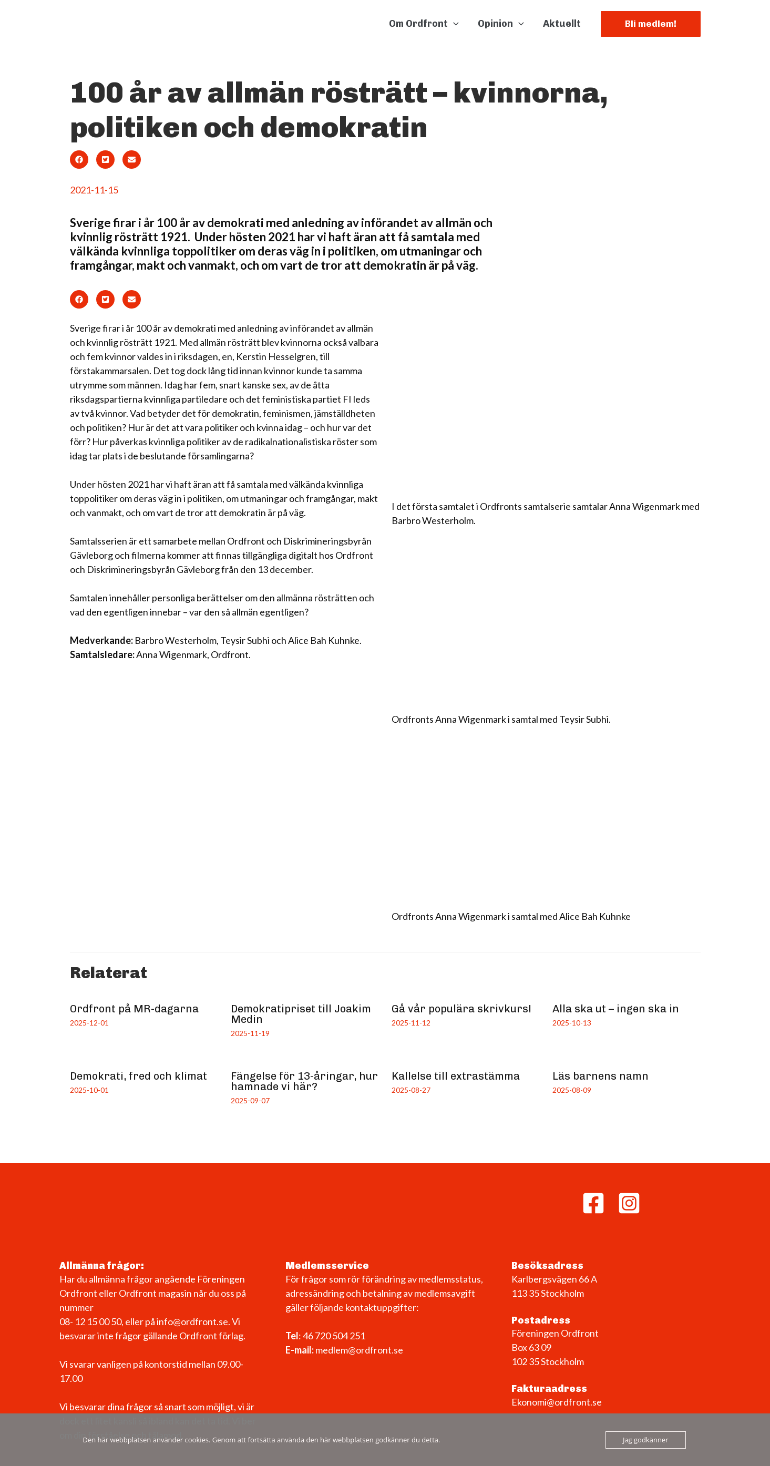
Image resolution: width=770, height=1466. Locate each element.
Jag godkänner (646, 1439)
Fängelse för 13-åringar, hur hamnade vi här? (304, 1081)
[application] (453, 23)
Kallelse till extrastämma (456, 1076)
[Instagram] (629, 1203)
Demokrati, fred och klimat (138, 1076)
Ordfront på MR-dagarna (134, 1008)
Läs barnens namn (600, 1076)
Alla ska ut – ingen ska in (615, 1008)
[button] (651, 24)
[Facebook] (593, 1203)
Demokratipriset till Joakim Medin (301, 1014)
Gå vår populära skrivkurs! (461, 1008)
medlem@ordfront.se (359, 1350)
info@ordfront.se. (194, 1321)
